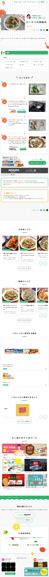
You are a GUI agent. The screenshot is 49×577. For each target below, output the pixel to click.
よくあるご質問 (30, 548)
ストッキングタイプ (34, 536)
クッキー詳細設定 (43, 556)
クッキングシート (15, 538)
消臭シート (33, 540)
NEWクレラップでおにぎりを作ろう (18, 552)
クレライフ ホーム (4, 441)
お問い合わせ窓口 (30, 554)
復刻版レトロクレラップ (6, 539)
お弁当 (31, 26)
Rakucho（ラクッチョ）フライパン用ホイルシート (12, 38)
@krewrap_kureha (21, 501)
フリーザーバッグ (24, 536)
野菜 (27, 26)
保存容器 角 (23, 540)
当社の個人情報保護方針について (44, 552)
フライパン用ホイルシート (16, 536)
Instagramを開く (10, 517)
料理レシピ (10, 441)
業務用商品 (43, 539)
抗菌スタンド (33, 539)
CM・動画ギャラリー (29, 2)
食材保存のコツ (6, 548)
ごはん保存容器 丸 (24, 539)
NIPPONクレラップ (5, 540)
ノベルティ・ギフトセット (45, 541)
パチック (43, 536)
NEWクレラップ (18, 103)
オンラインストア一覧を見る (8, 174)
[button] (45, 264)
